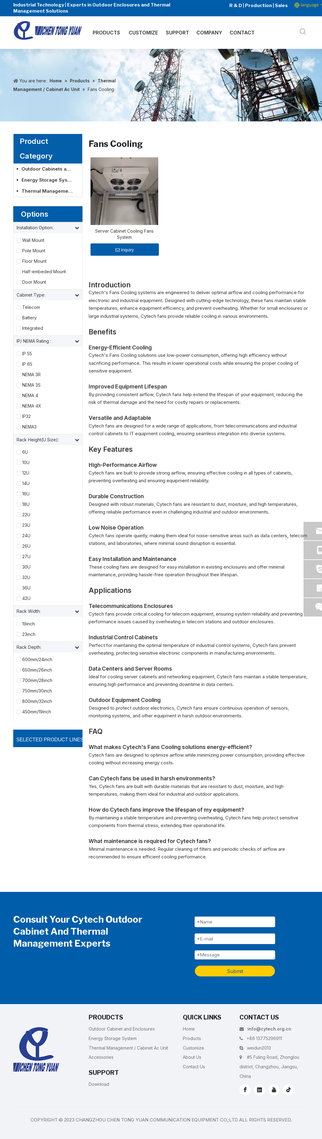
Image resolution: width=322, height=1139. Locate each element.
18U (26, 504)
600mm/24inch (37, 659)
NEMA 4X (31, 406)
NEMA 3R (31, 374)
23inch (28, 634)
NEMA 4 (30, 395)
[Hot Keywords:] (303, 31)
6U (25, 452)
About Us (192, 1057)
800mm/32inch (37, 701)
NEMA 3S (31, 385)
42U (26, 598)
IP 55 (27, 354)
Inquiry (124, 249)
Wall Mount (33, 240)
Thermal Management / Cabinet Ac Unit (50, 191)
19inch (28, 624)
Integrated (32, 328)
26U (26, 546)
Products (192, 1038)
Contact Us (194, 1066)
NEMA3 (29, 427)
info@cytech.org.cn (269, 1028)
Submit (235, 971)
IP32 (26, 416)
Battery (29, 318)
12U (25, 473)
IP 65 (27, 364)
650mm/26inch (37, 670)
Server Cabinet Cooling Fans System (124, 234)
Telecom (31, 307)
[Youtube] (274, 1089)
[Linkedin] (259, 1089)
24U (26, 536)
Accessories (101, 1057)
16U (26, 494)
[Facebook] (245, 1089)
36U (26, 588)
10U (26, 462)
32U (26, 577)
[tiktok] (288, 1089)
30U (26, 567)
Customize (193, 1047)
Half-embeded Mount (44, 272)
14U (26, 483)
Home (189, 1028)
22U (26, 515)
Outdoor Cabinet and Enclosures (122, 1028)
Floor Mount (34, 261)
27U (26, 556)
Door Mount (34, 282)
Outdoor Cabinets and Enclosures (50, 169)
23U (26, 525)
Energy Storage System (49, 180)
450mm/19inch (36, 712)
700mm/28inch (37, 680)
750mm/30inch (37, 691)
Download (99, 1084)
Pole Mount (33, 251)
